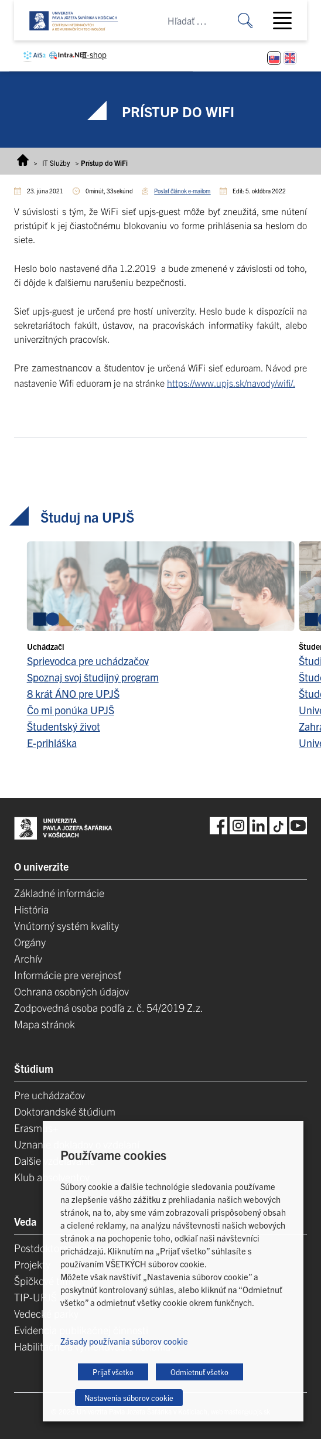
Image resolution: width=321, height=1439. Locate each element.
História (31, 909)
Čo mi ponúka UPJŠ (70, 710)
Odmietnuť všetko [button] (199, 1372)
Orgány (30, 942)
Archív (28, 958)
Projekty (32, 1264)
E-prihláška (52, 742)
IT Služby (56, 162)
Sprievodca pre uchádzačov (88, 660)
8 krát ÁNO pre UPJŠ (73, 693)
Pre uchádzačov (49, 1095)
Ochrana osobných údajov (71, 991)
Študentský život (63, 726)
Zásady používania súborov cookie (124, 1340)
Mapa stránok (44, 1024)
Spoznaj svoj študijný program (93, 677)
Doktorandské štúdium (64, 1111)
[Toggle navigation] (287, 20)
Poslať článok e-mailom (182, 191)
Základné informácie (59, 892)
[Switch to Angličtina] (290, 58)
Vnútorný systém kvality (66, 925)
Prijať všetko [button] (113, 1372)
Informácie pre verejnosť (67, 974)
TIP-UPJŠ (35, 1297)
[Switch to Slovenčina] (274, 58)
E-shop (94, 54)
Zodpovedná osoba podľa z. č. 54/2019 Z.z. (108, 1007)
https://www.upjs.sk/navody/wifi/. (231, 382)
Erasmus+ (36, 1127)
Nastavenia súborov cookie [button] (128, 1398)
